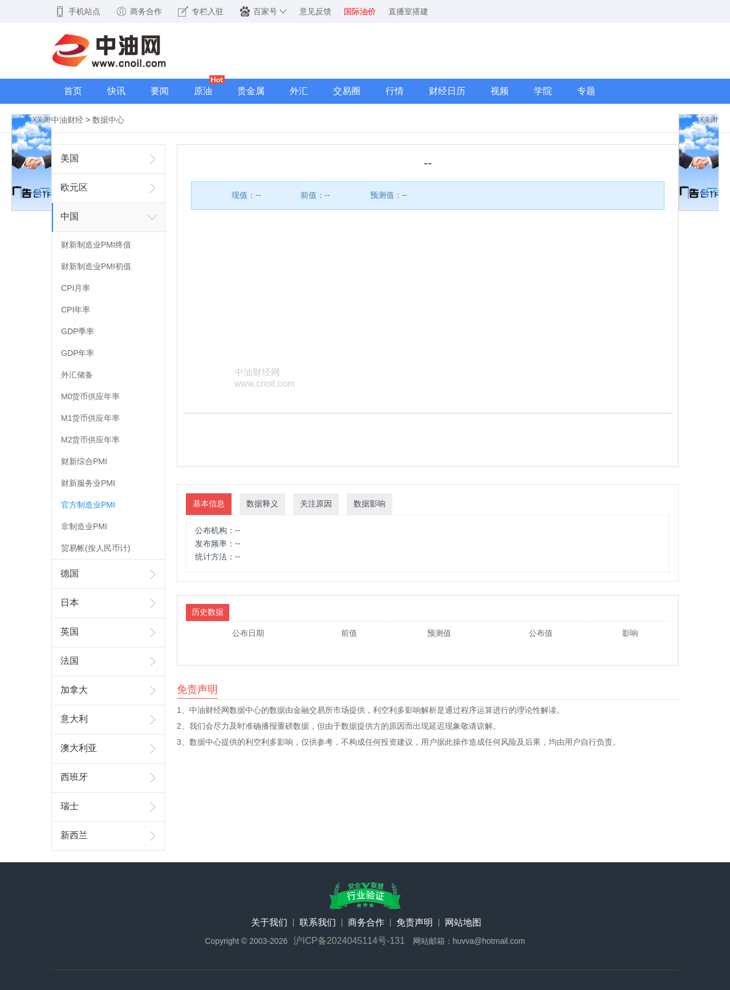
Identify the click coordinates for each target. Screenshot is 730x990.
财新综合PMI (84, 461)
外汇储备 (77, 374)
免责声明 (414, 923)
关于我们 (269, 923)
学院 (543, 91)
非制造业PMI (84, 526)
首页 (73, 91)
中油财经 (67, 119)
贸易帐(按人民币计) (95, 548)
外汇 (299, 91)
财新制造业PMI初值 (96, 266)
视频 (499, 91)
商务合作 (366, 923)
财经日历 (447, 91)
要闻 (160, 91)
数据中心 (108, 119)
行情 (395, 91)
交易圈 (346, 91)
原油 (203, 91)
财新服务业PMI (88, 483)
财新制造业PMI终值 (96, 244)
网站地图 (463, 923)
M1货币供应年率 (90, 418)
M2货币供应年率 (90, 439)
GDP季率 (77, 331)
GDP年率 (77, 353)
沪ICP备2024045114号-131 (349, 941)
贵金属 (251, 91)
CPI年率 (75, 309)
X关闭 (41, 120)
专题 (586, 91)
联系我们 (317, 923)
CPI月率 (75, 288)
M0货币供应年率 (90, 396)
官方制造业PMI (88, 504)
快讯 (116, 91)
